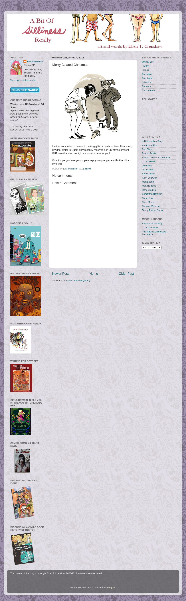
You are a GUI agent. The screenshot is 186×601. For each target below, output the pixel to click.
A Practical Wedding (152, 223)
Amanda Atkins (149, 145)
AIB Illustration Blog (152, 141)
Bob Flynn (147, 149)
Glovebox (147, 165)
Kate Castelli (148, 173)
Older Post (126, 273)
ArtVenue (146, 82)
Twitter (145, 66)
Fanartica (147, 74)
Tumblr (145, 70)
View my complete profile (23, 80)
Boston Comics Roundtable (156, 157)
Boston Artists (149, 153)
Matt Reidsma (149, 186)
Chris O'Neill (148, 161)
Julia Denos (148, 169)
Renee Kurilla (149, 190)
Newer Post (60, 273)
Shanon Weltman (150, 206)
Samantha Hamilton (152, 194)
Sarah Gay (147, 198)
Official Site (147, 62)
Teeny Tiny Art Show (152, 210)
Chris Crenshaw (150, 227)
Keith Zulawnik (149, 178)
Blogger (111, 587)
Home (93, 273)
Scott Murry (148, 202)
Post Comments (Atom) (78, 280)
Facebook (147, 78)
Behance (146, 86)
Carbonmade (148, 90)
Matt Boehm (148, 182)
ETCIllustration (35, 61)
